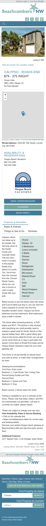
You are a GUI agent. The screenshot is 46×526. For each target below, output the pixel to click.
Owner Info (29, 479)
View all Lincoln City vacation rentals (18, 65)
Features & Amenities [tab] (15, 222)
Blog (20, 482)
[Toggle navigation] (3, 23)
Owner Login (21, 1)
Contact (27, 482)
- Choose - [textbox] (7, 495)
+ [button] (5, 95)
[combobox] (17, 495)
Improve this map (37, 139)
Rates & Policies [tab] (12, 226)
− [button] (5, 98)
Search (38, 495)
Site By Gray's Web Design (12, 520)
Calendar (23, 207)
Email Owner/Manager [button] (23, 201)
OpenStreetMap (27, 139)
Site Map (12, 482)
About (4, 482)
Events (39, 479)
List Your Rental (37, 1)
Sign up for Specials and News (25, 486)
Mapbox (18, 139)
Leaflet (11, 139)
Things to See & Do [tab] (14, 231)
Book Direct (23, 213)
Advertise (6, 479)
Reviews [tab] (32, 231)
